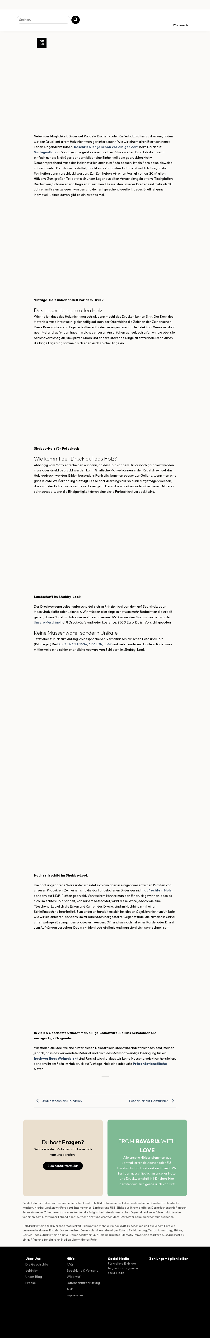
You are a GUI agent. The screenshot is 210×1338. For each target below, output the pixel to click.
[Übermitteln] (75, 20)
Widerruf (73, 1277)
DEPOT (62, 644)
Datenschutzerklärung (83, 1283)
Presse (30, 1283)
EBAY (108, 644)
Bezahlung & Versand (82, 1270)
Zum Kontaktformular (63, 1166)
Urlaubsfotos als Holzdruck (58, 1101)
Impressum (75, 1295)
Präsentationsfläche (150, 1064)
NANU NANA (78, 644)
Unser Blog (33, 1277)
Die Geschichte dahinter (36, 1267)
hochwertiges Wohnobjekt (56, 1058)
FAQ (70, 1264)
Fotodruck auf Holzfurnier (152, 1101)
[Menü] (8, 20)
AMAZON (95, 644)
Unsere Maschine (47, 622)
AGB (70, 1289)
